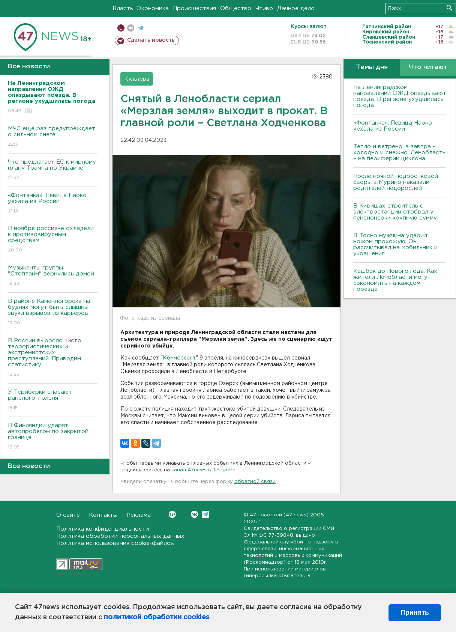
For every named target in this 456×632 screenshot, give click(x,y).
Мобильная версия (120, 28)
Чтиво (264, 8)
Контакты (103, 515)
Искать (449, 8)
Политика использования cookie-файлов (115, 543)
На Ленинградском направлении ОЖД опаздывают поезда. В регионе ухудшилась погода (399, 96)
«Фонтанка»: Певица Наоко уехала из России (53, 203)
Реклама (138, 515)
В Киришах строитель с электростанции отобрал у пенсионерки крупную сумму (395, 211)
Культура (136, 79)
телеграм (140, 28)
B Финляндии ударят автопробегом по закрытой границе (53, 436)
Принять (414, 612)
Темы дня (372, 67)
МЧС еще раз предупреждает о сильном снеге (53, 136)
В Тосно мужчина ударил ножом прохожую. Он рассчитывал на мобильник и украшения (395, 244)
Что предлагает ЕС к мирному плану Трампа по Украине (53, 170)
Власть (122, 8)
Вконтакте (172, 514)
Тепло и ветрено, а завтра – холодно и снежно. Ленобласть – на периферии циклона (399, 152)
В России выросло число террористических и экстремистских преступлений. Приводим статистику (53, 358)
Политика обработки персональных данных (120, 536)
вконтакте (130, 28)
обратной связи (255, 482)
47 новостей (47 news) (279, 515)
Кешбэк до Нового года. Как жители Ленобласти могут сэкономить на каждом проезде (395, 280)
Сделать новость (151, 40)
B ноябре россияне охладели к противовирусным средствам (53, 239)
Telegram (205, 514)
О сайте (68, 515)
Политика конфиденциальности (102, 529)
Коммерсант (179, 358)
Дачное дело (296, 8)
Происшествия (194, 8)
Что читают (428, 67)
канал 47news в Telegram (203, 470)
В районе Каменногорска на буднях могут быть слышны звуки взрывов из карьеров (53, 312)
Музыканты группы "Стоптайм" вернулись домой (53, 276)
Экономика (153, 8)
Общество (235, 8)
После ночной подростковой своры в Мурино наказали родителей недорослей (395, 182)
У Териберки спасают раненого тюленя (53, 400)
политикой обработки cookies (156, 617)
